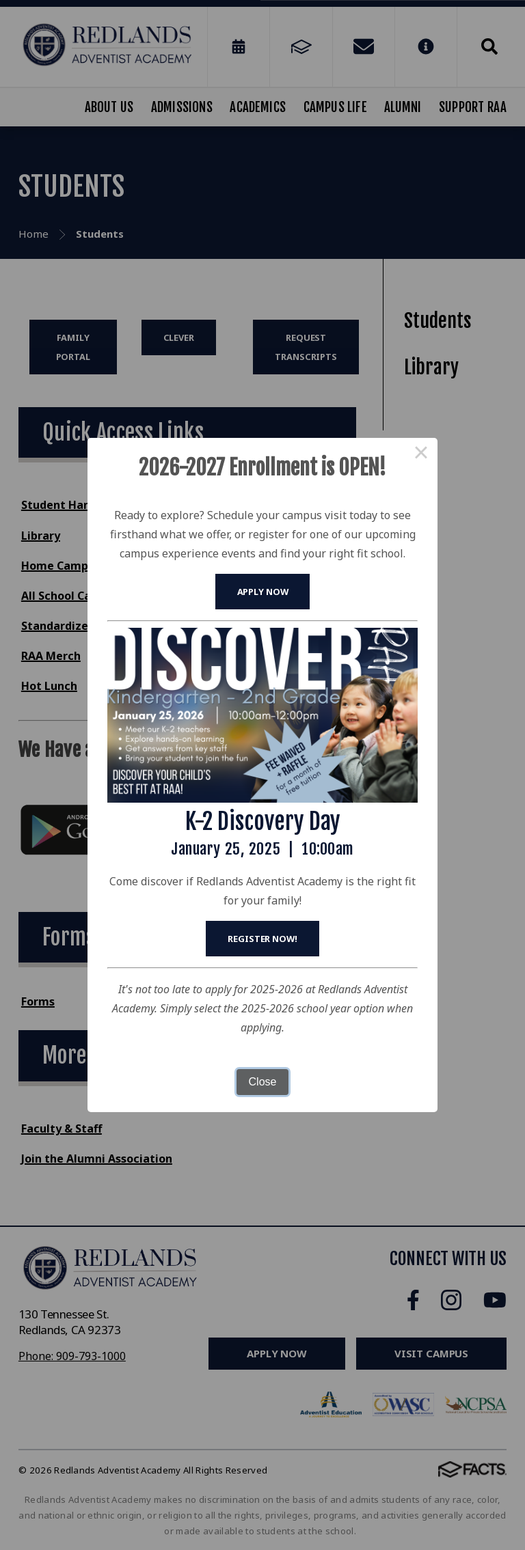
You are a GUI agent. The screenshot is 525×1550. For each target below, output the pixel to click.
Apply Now (262, 591)
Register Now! (262, 938)
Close (263, 1082)
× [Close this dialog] (421, 454)
